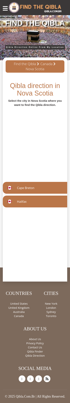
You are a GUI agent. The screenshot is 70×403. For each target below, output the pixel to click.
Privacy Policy (35, 343)
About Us (35, 339)
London (51, 308)
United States (19, 303)
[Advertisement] (35, 142)
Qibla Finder (35, 351)
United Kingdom (18, 308)
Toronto (51, 316)
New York (51, 303)
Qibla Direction (35, 355)
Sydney (51, 312)
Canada (47, 63)
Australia (19, 312)
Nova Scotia (35, 68)
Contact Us (35, 347)
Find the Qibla (25, 63)
